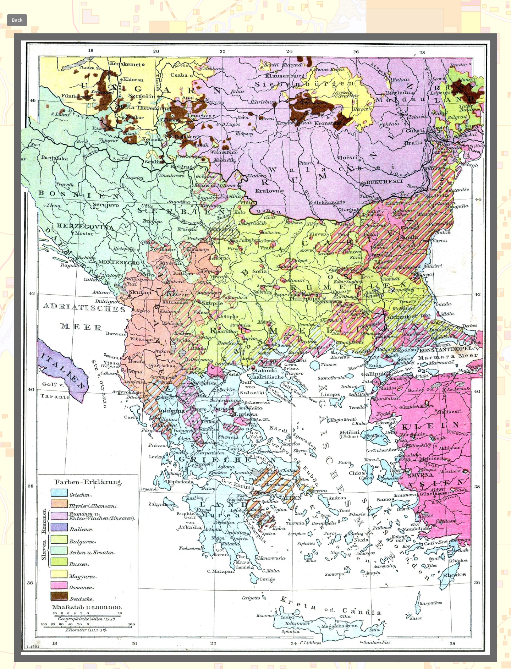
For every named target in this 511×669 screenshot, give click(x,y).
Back (17, 20)
